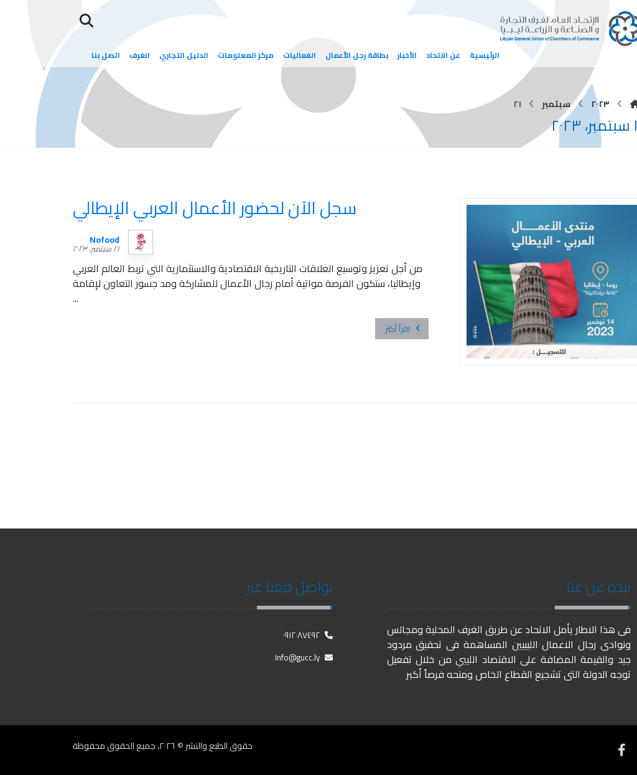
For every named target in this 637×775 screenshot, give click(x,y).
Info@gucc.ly (304, 657)
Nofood (104, 239)
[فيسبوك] (621, 750)
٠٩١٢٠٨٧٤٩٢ (307, 634)
